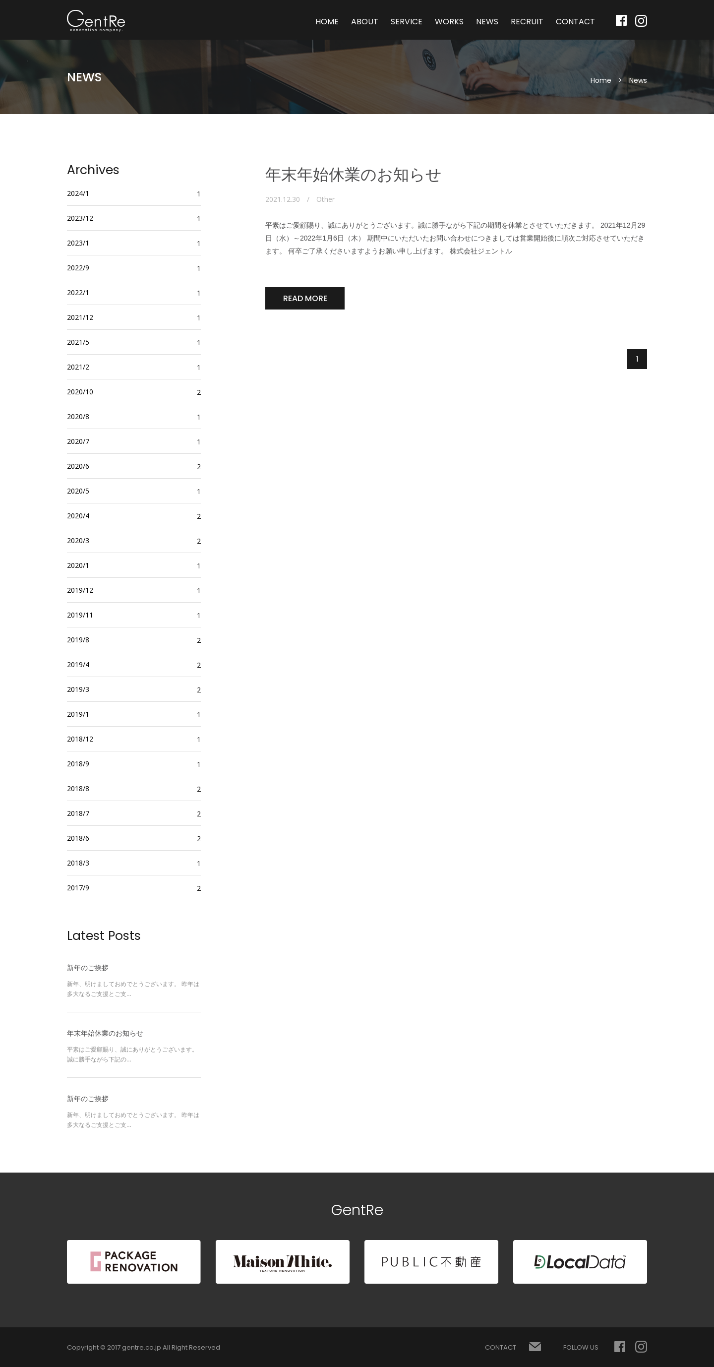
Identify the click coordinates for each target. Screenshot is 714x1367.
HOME (327, 21)
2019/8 (78, 639)
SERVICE (406, 21)
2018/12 (80, 739)
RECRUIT (527, 21)
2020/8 (78, 416)
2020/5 (78, 491)
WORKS (449, 21)
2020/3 (78, 540)
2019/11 (80, 615)
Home (601, 80)
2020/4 (78, 515)
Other (325, 199)
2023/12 (80, 218)
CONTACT (575, 21)
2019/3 (78, 689)
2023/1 (78, 243)
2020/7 (78, 441)
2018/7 (78, 813)
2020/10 (80, 391)
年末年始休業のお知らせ (353, 175)
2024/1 (78, 193)
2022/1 (78, 292)
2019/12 (80, 590)
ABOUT (364, 21)
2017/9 (78, 887)
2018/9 (78, 763)
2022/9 (78, 267)
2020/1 (78, 565)
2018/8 (78, 788)
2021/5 (78, 342)
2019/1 (78, 714)
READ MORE (305, 298)
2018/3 (78, 863)
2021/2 (78, 367)
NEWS (487, 21)
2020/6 (78, 466)
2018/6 (78, 838)
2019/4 (78, 664)
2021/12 (80, 317)
